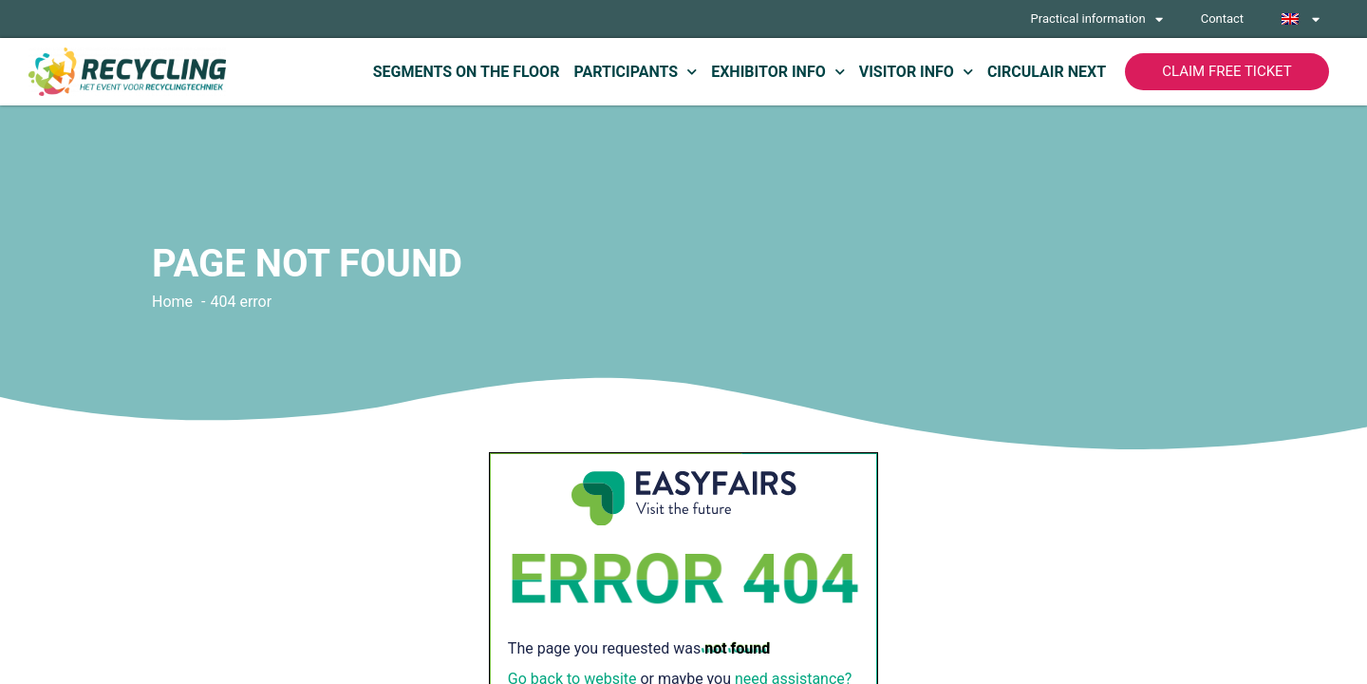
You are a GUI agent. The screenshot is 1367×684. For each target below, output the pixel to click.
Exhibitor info (778, 71)
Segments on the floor (466, 72)
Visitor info (916, 71)
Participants (635, 71)
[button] (1227, 71)
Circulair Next (1046, 72)
